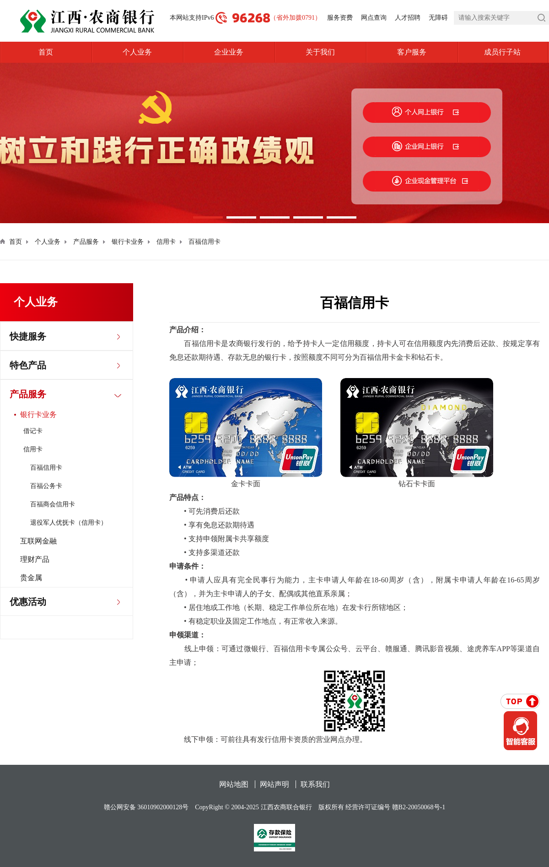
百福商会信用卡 (52, 504)
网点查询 (374, 17)
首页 (45, 52)
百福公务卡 (46, 486)
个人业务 (137, 52)
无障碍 (438, 17)
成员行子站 (516, 52)
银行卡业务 (128, 241)
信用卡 (166, 241)
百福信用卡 (204, 241)
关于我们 (320, 52)
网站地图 (233, 784)
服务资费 (340, 17)
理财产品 (34, 559)
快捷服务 (28, 336)
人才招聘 (407, 17)
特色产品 (28, 365)
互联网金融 (38, 541)
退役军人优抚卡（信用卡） (68, 522)
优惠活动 (28, 602)
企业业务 (228, 52)
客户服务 (411, 52)
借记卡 (33, 431)
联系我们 (315, 784)
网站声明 (274, 784)
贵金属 (31, 578)
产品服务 (86, 241)
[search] (501, 18)
